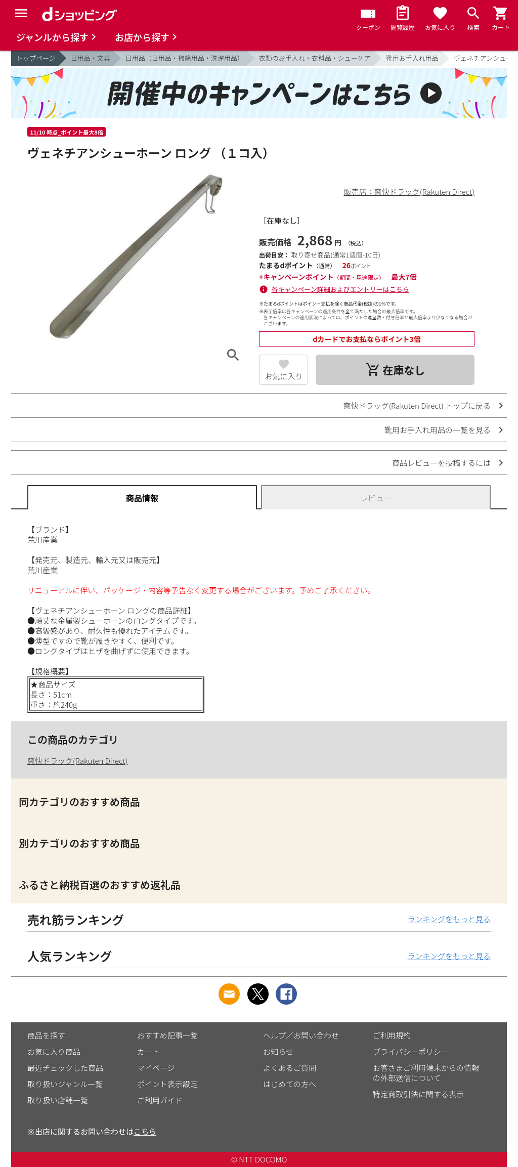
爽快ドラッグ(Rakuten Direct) (77, 760)
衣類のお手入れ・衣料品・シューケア (315, 58)
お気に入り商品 (53, 1051)
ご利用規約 (392, 1035)
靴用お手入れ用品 (412, 58)
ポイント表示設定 (167, 1083)
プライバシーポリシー (411, 1051)
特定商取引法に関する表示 (418, 1094)
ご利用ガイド (160, 1100)
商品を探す (46, 1035)
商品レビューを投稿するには (441, 462)
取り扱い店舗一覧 (57, 1100)
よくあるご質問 (289, 1067)
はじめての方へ (289, 1083)
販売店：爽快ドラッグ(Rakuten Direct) (409, 191)
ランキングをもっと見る (449, 919)
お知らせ (278, 1051)
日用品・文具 (90, 58)
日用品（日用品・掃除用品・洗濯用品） (184, 58)
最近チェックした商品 (65, 1067)
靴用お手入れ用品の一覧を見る (437, 430)
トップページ (36, 58)
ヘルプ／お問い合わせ (301, 1035)
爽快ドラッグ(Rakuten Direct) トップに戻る (417, 405)
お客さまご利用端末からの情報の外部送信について (426, 1072)
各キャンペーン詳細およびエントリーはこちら (340, 289)
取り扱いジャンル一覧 (65, 1083)
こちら (145, 1131)
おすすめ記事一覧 (167, 1035)
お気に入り (284, 376)
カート (148, 1051)
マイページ (156, 1067)
